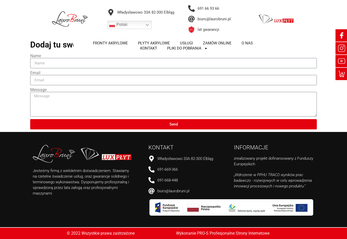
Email (35, 73)
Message (38, 90)
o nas (247, 43)
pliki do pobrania (187, 48)
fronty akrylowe (110, 43)
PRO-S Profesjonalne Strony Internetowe (233, 233)
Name (35, 56)
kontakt (148, 48)
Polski (118, 25)
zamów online (217, 43)
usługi (186, 43)
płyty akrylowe (154, 43)
